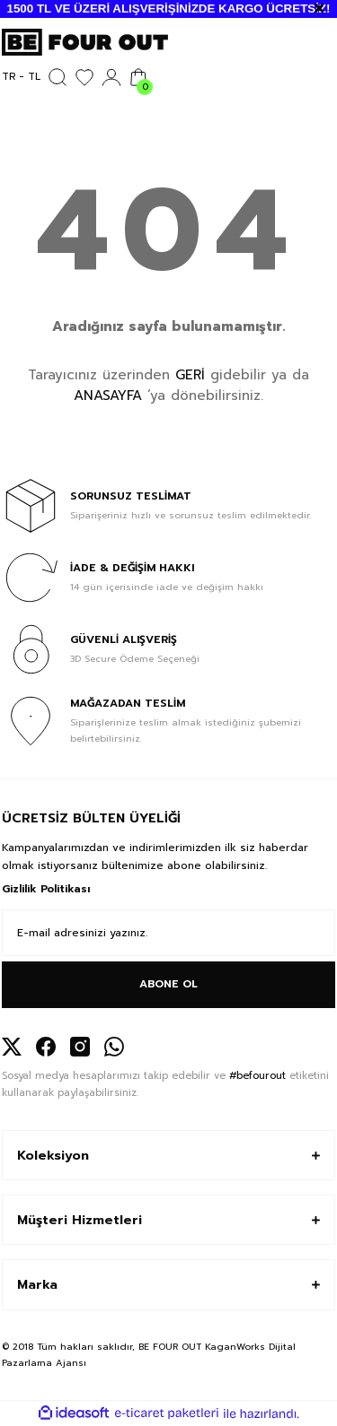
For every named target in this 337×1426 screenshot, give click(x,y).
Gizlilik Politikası (46, 889)
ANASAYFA (108, 395)
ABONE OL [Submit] (168, 984)
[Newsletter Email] (168, 932)
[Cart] (138, 77)
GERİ (190, 375)
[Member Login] (111, 77)
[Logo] (85, 41)
